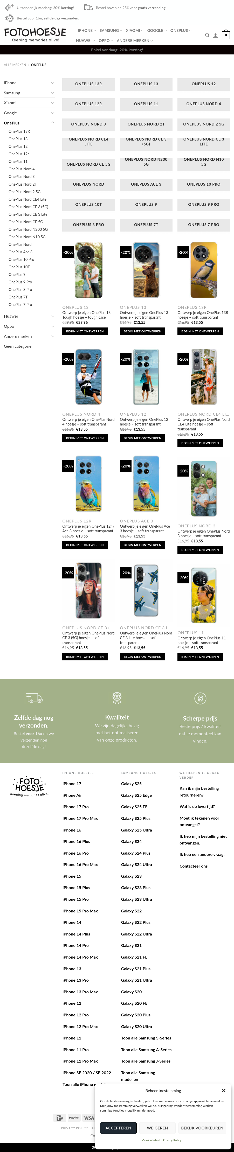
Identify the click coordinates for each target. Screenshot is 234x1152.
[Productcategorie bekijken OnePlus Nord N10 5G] (203, 165)
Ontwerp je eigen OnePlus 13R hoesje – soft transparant (202, 315)
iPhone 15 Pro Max (80, 910)
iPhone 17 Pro (76, 806)
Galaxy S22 (131, 910)
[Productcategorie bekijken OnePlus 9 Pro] (203, 205)
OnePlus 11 (18, 161)
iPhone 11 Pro (76, 1049)
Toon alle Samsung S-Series (146, 1037)
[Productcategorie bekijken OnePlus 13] (146, 85)
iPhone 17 (72, 783)
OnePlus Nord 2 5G (24, 192)
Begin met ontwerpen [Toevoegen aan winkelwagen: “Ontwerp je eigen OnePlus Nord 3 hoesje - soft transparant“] (200, 549)
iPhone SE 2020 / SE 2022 (87, 1072)
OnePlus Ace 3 (20, 252)
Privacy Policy (172, 1140)
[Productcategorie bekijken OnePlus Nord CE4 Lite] (88, 145)
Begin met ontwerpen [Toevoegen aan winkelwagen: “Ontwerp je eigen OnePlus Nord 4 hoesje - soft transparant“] (85, 438)
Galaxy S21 (131, 945)
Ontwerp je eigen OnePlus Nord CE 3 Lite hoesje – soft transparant (146, 638)
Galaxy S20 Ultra (136, 1026)
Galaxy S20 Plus (135, 1014)
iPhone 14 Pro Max (80, 956)
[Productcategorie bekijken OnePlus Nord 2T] (146, 125)
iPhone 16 (72, 829)
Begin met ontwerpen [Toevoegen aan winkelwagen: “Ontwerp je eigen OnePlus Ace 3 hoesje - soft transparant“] (142, 545)
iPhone (87, 30)
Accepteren (118, 1128)
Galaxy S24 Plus (135, 852)
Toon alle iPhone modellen (87, 1084)
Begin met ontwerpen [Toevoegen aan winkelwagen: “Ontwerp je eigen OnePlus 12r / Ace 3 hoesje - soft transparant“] (85, 545)
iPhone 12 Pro (76, 1014)
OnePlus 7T (18, 297)
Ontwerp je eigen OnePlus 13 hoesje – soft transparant (144, 315)
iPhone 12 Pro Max (80, 1026)
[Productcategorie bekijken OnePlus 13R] (88, 85)
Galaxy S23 (131, 876)
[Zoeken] (207, 35)
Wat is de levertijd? (197, 806)
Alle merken (15, 65)
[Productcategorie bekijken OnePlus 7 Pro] (203, 226)
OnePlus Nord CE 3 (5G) (28, 207)
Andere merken (135, 40)
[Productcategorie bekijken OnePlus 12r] (88, 105)
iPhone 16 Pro (76, 852)
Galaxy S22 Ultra (136, 933)
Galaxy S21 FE (134, 956)
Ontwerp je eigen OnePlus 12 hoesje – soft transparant (144, 422)
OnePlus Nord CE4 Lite (27, 199)
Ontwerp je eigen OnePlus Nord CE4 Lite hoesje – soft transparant (203, 424)
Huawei (85, 40)
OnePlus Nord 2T (23, 184)
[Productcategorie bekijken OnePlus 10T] (88, 205)
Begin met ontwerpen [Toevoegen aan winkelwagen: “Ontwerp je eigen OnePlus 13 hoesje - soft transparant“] (142, 331)
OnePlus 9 (17, 274)
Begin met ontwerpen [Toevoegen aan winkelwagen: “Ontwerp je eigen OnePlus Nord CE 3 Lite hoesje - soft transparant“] (142, 656)
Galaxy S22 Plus (135, 922)
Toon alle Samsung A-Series (146, 1049)
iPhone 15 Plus (76, 887)
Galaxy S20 (131, 991)
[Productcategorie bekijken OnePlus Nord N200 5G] (146, 165)
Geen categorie (18, 346)
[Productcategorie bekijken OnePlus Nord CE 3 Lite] (203, 145)
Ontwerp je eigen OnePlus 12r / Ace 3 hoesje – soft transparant (88, 528)
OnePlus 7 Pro (20, 304)
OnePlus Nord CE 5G (26, 222)
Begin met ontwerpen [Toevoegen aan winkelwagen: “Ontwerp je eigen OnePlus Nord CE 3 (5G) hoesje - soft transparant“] (85, 656)
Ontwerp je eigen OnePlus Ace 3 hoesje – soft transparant (145, 528)
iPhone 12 (72, 1003)
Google (157, 30)
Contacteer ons (194, 865)
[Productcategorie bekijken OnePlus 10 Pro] (203, 185)
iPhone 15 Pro (76, 899)
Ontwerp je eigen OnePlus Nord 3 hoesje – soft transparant (203, 533)
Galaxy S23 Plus (135, 887)
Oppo (106, 40)
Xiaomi (134, 30)
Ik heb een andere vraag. (202, 854)
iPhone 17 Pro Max (80, 818)
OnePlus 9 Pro (20, 282)
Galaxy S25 (131, 783)
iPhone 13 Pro (76, 980)
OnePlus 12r (19, 154)
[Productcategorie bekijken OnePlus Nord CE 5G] (88, 165)
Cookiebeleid (151, 1140)
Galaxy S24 (131, 841)
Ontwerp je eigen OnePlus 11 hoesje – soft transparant (201, 640)
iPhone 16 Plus (76, 841)
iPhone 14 (72, 922)
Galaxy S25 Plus (135, 818)
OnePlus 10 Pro (21, 259)
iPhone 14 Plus (76, 933)
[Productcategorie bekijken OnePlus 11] (146, 105)
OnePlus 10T (19, 267)
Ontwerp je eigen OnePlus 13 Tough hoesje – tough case (86, 315)
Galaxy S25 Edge (136, 795)
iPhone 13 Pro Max (80, 991)
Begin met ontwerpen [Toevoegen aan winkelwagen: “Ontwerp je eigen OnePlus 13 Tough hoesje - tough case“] (85, 331)
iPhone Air (72, 795)
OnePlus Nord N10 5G (27, 237)
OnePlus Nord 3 (22, 176)
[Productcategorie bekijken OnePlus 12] (203, 85)
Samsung (111, 30)
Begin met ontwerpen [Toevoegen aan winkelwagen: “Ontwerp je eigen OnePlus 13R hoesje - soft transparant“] (200, 331)
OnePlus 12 (18, 146)
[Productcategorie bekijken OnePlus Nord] (88, 185)
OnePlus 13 (18, 139)
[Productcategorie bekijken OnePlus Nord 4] (203, 105)
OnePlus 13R (19, 131)
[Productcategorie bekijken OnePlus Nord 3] (88, 125)
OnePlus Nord (20, 244)
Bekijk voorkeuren (202, 1128)
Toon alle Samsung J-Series (145, 1060)
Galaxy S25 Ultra (136, 829)
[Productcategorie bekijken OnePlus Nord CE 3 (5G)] (146, 145)
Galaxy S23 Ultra (136, 899)
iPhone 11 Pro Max (80, 1060)
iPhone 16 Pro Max (80, 864)
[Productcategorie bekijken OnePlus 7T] (146, 226)
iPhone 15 (72, 876)
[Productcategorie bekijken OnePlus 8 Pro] (88, 226)
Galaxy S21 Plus (135, 968)
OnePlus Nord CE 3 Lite (28, 214)
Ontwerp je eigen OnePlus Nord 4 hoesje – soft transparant (88, 422)
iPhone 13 (72, 968)
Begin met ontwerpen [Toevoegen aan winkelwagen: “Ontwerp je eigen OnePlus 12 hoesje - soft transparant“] (142, 438)
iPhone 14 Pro (76, 945)
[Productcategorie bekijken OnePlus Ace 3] (146, 185)
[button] (223, 1090)
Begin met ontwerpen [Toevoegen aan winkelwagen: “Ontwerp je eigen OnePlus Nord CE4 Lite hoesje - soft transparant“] (200, 443)
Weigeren (157, 1128)
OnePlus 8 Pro (20, 289)
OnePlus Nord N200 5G (28, 229)
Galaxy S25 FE (134, 806)
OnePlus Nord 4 (22, 169)
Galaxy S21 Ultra (136, 980)
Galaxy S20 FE (134, 1003)
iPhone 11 (72, 1037)
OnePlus (180, 30)
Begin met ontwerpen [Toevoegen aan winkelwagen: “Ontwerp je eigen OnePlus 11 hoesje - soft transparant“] (200, 656)
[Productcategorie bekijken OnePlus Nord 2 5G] (203, 125)
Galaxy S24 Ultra (136, 864)
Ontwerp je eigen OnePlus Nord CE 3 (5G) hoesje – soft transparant (88, 638)
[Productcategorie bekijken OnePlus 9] (146, 205)
